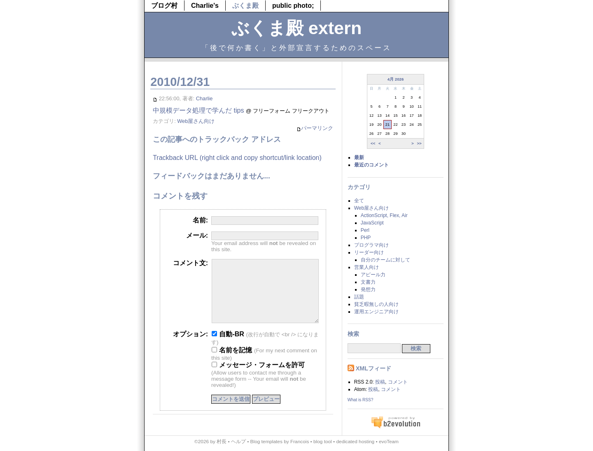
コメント (398, 382)
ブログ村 (164, 5)
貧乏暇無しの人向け (376, 304)
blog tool (322, 441)
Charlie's (205, 5)
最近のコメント (371, 165)
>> (419, 143)
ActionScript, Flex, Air (384, 215)
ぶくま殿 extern (296, 28)
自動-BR (228, 346)
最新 (359, 157)
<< (373, 143)
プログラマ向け (371, 245)
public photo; (293, 5)
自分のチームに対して (385, 260)
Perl (365, 230)
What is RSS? (361, 400)
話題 (359, 297)
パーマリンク (314, 128)
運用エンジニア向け (376, 312)
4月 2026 (396, 79)
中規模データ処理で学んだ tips (198, 110)
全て (359, 201)
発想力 (368, 289)
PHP (366, 238)
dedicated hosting (355, 441)
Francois (299, 441)
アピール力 (373, 275)
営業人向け (366, 267)
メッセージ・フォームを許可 (258, 377)
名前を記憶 (232, 362)
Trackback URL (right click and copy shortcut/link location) (237, 157)
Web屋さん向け (196, 121)
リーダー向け (369, 252)
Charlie (204, 98)
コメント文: (190, 262)
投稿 (380, 382)
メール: (197, 235)
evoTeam (389, 441)
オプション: (190, 346)
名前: (200, 220)
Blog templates (266, 441)
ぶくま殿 (245, 5)
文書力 (368, 282)
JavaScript (372, 223)
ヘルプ (238, 441)
